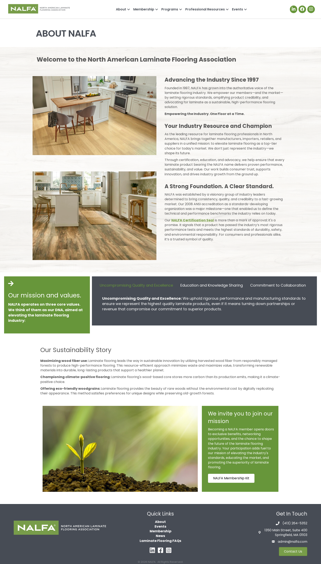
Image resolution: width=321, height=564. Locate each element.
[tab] (136, 285)
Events (237, 9)
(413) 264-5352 (295, 523)
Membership (143, 9)
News (160, 536)
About (121, 9)
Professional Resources (205, 9)
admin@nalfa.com (292, 541)
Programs (169, 9)
